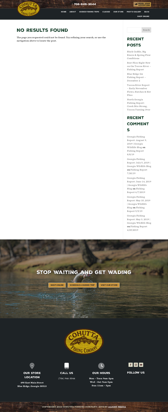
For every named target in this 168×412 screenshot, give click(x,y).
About (73, 12)
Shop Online (143, 16)
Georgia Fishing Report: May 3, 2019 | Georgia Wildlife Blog (139, 219)
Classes (106, 12)
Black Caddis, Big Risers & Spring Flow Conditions (139, 55)
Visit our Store (109, 285)
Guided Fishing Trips (89, 12)
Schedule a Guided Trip (82, 285)
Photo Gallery (134, 12)
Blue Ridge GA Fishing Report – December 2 (136, 77)
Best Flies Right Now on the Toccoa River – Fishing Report (139, 66)
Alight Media (117, 406)
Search (146, 30)
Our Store (118, 12)
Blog (146, 12)
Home (63, 12)
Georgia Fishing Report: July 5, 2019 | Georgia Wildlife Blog (139, 163)
